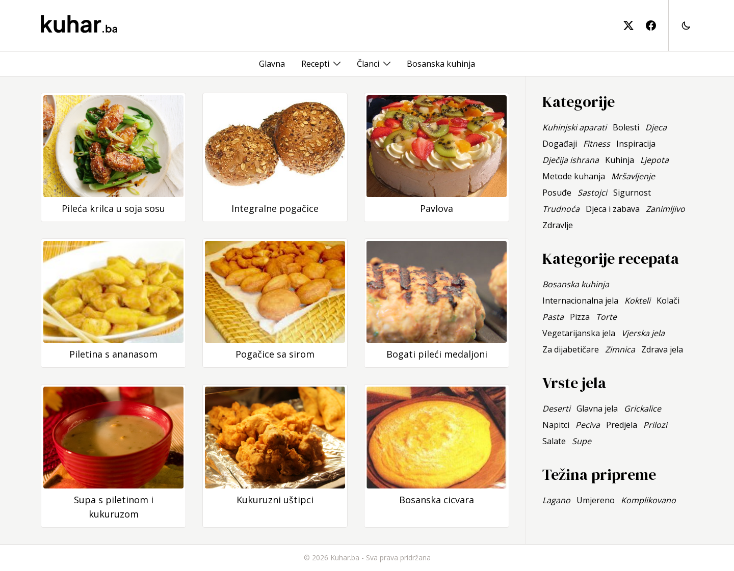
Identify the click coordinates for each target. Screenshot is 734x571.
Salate (554, 441)
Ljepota (654, 160)
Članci (368, 63)
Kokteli (637, 300)
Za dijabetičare (570, 349)
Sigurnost (632, 192)
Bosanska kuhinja (441, 63)
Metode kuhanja (573, 176)
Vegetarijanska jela (578, 333)
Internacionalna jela (580, 300)
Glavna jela (597, 408)
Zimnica (620, 349)
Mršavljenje (633, 176)
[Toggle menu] (336, 63)
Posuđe (556, 192)
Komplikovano (648, 500)
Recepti (315, 63)
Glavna (272, 63)
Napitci (555, 424)
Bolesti (626, 127)
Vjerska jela (643, 333)
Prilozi (655, 424)
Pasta (553, 316)
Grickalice (642, 408)
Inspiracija (636, 143)
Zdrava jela (662, 349)
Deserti (556, 408)
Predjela (621, 424)
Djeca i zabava (613, 208)
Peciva (587, 424)
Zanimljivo (665, 208)
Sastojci (592, 192)
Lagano (556, 500)
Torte (606, 316)
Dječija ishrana (570, 160)
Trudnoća (561, 208)
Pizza (580, 316)
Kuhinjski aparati (574, 127)
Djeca (656, 127)
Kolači (668, 300)
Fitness (596, 143)
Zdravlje (557, 225)
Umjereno (595, 500)
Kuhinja (619, 160)
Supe (581, 441)
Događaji (559, 143)
